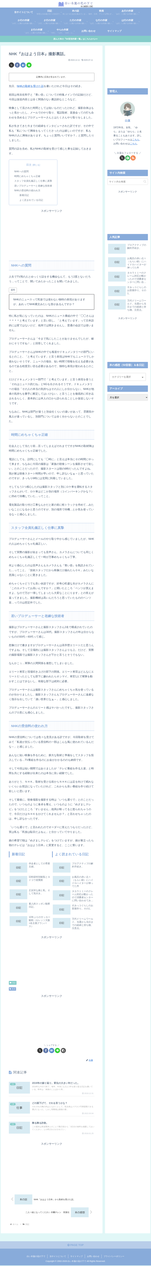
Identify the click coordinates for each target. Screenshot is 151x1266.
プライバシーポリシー (114, 1257)
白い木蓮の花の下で (36, 1257)
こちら (135, 139)
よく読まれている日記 (31, 200)
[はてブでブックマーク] (23, 65)
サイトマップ (76, 1257)
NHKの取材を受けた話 (30, 86)
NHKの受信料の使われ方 (27, 190)
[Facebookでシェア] (17, 65)
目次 (29, 164)
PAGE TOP (75, 1245)
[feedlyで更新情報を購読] (127, 157)
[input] (127, 181)
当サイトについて (58, 1257)
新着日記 (24, 195)
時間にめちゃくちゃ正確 (27, 176)
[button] (63, 1050)
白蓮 (127, 120)
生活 (12, 989)
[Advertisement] (51, 234)
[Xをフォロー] (122, 157)
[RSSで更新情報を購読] (133, 157)
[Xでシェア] (11, 65)
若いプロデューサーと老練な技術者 (33, 185)
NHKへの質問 (21, 171)
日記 (13, 983)
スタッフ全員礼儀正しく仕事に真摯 (33, 181)
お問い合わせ (93, 1257)
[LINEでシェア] (29, 65)
